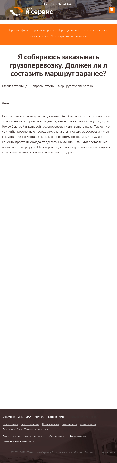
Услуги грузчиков (62, 36)
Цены (20, 417)
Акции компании (78, 436)
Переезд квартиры (43, 30)
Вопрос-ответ (40, 436)
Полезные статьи (11, 436)
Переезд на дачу (69, 30)
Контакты (39, 417)
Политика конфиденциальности (18, 441)
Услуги (29, 417)
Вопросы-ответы (43, 86)
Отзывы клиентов (58, 436)
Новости (27, 436)
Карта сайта (108, 452)
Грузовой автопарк (56, 417)
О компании (9, 417)
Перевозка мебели (94, 30)
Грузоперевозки (38, 36)
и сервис (39, 11)
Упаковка (81, 36)
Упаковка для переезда (36, 429)
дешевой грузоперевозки (46, 127)
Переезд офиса (18, 30)
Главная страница (14, 86)
